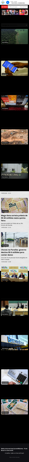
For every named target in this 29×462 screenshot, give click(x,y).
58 (17, 435)
